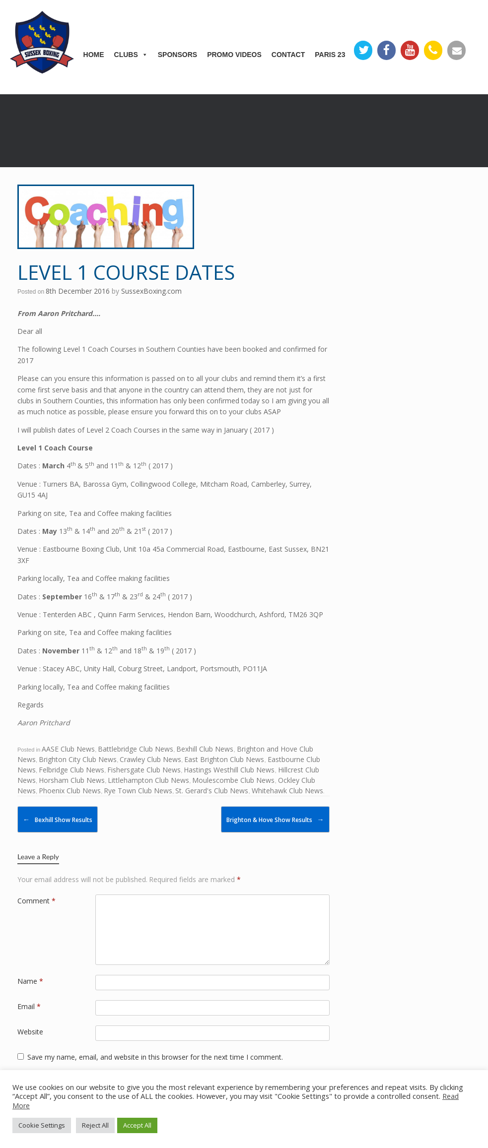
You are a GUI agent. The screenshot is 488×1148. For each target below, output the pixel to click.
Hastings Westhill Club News (229, 769)
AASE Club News (68, 749)
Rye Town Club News (138, 790)
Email (29, 1006)
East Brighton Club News (224, 759)
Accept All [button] (137, 1125)
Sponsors (177, 55)
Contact (288, 55)
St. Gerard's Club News (211, 790)
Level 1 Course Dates (126, 272)
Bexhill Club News (204, 749)
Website (30, 1031)
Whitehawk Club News (287, 790)
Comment (36, 900)
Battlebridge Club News (135, 749)
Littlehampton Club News (148, 780)
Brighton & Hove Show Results (275, 819)
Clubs (131, 54)
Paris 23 (330, 55)
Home (93, 55)
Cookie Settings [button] (41, 1125)
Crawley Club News (150, 759)
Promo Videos (234, 55)
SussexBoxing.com (151, 291)
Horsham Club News (72, 780)
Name (30, 981)
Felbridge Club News (71, 769)
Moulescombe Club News (233, 780)
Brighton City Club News (78, 759)
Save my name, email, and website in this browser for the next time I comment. (155, 1057)
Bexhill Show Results (57, 819)
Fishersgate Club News (144, 769)
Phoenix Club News (70, 790)
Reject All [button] (95, 1125)
